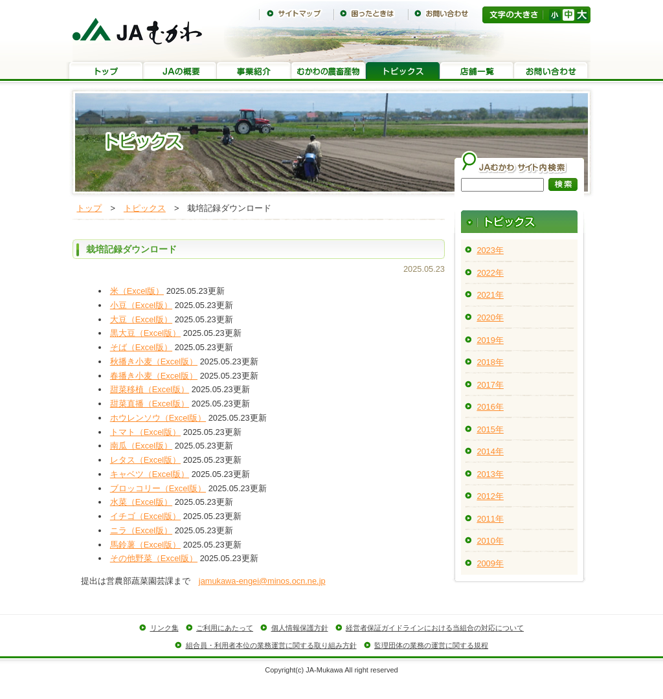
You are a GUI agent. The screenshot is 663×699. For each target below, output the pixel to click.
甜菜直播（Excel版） (149, 403)
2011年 (490, 519)
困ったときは (370, 13)
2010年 (490, 541)
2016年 (490, 407)
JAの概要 (179, 71)
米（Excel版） (137, 291)
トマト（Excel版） (145, 432)
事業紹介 (254, 71)
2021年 (490, 295)
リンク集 (164, 628)
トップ (105, 71)
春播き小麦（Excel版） (153, 376)
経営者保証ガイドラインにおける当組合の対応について (435, 628)
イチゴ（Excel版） (145, 516)
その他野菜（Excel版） (153, 558)
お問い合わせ (445, 13)
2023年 (490, 250)
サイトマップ (296, 13)
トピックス (403, 71)
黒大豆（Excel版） (145, 333)
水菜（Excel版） (141, 502)
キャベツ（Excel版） (149, 474)
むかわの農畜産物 (328, 71)
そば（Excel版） (141, 347)
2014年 (490, 451)
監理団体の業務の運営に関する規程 (431, 645)
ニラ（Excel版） (141, 530)
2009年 (490, 563)
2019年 (490, 340)
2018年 (490, 362)
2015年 (490, 429)
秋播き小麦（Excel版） (153, 361)
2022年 (490, 273)
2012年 (490, 496)
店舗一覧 (476, 71)
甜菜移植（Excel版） (149, 389)
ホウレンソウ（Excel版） (158, 418)
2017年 (490, 385)
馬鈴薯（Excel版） (145, 544)
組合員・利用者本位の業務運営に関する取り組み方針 (271, 645)
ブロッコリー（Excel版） (158, 488)
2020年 (490, 317)
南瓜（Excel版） (141, 445)
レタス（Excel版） (145, 460)
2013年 (490, 474)
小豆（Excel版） (141, 305)
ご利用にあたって (224, 628)
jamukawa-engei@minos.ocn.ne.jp (262, 581)
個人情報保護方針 (299, 628)
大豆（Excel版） (141, 319)
